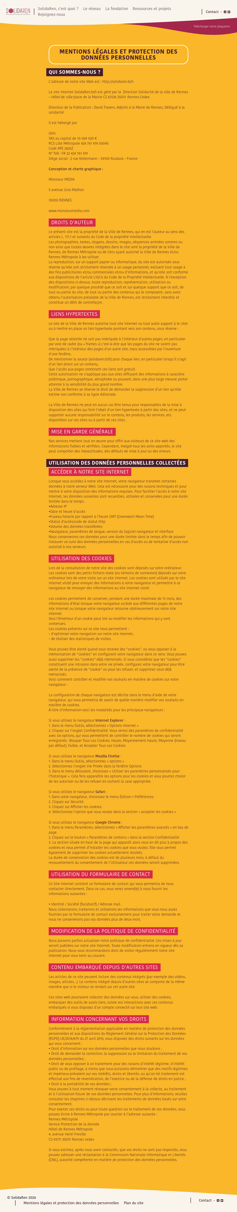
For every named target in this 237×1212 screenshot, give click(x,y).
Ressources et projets (149, 8)
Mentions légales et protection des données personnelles (71, 1202)
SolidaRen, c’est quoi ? (57, 8)
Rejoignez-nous (51, 13)
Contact (212, 11)
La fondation (114, 8)
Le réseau (90, 8)
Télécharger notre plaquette (212, 25)
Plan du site (133, 1202)
